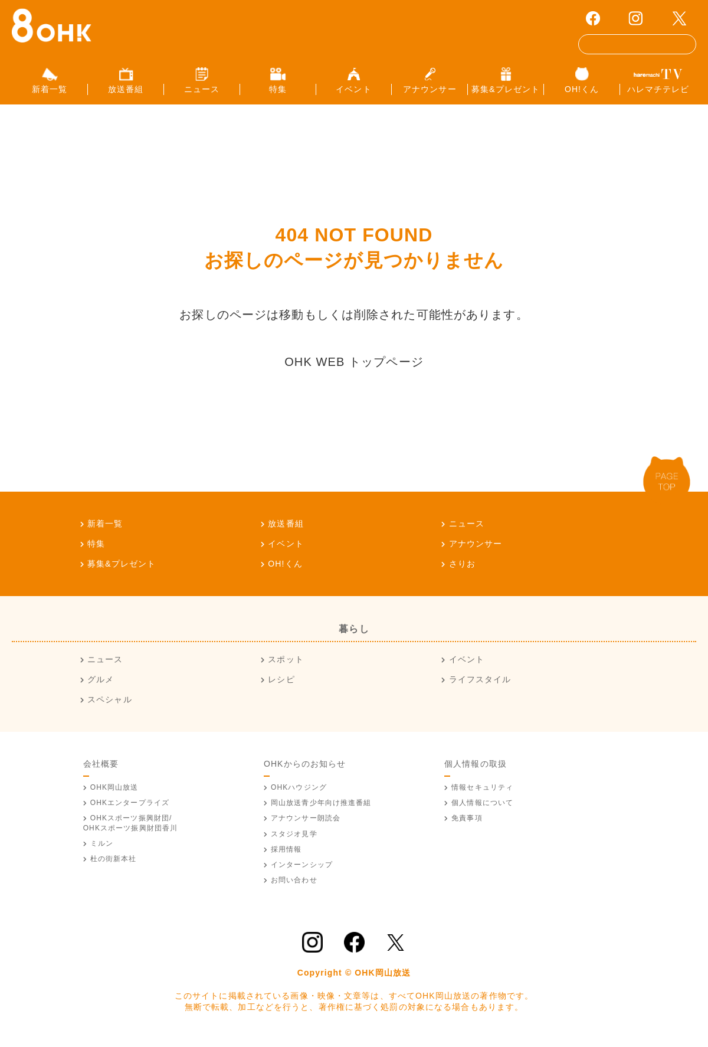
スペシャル (109, 704)
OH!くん (285, 568)
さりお (462, 568)
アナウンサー (476, 548)
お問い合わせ (294, 885)
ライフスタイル (480, 684)
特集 (96, 548)
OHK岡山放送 (114, 792)
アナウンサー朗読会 (305, 823)
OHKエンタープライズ (129, 807)
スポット (285, 664)
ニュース (466, 528)
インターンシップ (302, 869)
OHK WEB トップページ (354, 366)
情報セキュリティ (482, 792)
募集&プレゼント (121, 568)
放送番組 (285, 528)
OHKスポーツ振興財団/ (130, 828)
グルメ (100, 684)
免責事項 (466, 823)
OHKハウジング (299, 792)
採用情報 (286, 854)
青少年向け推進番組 (321, 807)
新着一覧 (105, 528)
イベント (285, 548)
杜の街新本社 (113, 863)
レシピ (281, 684)
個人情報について (482, 807)
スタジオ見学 (294, 839)
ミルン (101, 848)
